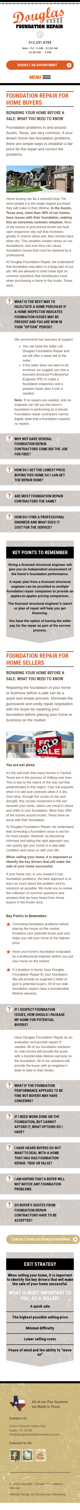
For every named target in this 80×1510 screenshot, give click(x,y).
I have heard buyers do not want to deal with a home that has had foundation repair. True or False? (43, 1155)
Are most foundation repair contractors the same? (43, 498)
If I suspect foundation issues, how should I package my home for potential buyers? (43, 1017)
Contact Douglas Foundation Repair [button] (40, 1239)
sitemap (14, 1488)
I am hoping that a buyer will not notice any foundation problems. (43, 1184)
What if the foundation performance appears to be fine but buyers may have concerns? (43, 1093)
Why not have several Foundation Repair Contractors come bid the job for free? (43, 446)
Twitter (26, 1450)
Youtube (39, 1450)
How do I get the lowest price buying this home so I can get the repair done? (43, 475)
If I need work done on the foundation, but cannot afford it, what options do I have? (43, 1124)
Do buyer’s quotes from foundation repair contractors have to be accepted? (43, 1212)
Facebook (15, 1450)
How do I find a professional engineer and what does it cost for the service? (43, 522)
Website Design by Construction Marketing (37, 1494)
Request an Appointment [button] (37, 65)
